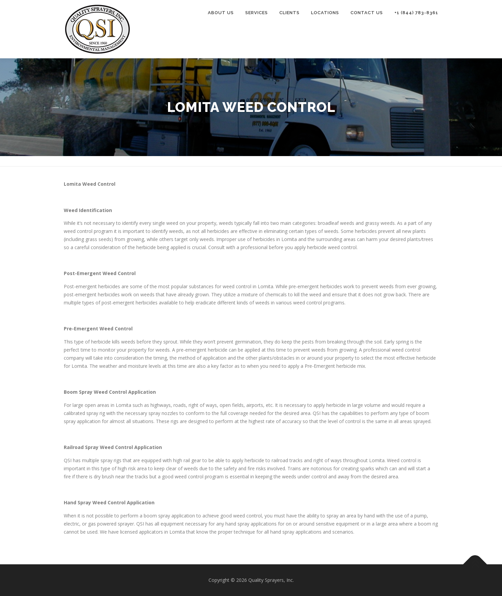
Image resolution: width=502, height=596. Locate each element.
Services (256, 12)
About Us (221, 12)
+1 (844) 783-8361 (416, 12)
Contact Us (367, 12)
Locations (325, 12)
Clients (289, 12)
